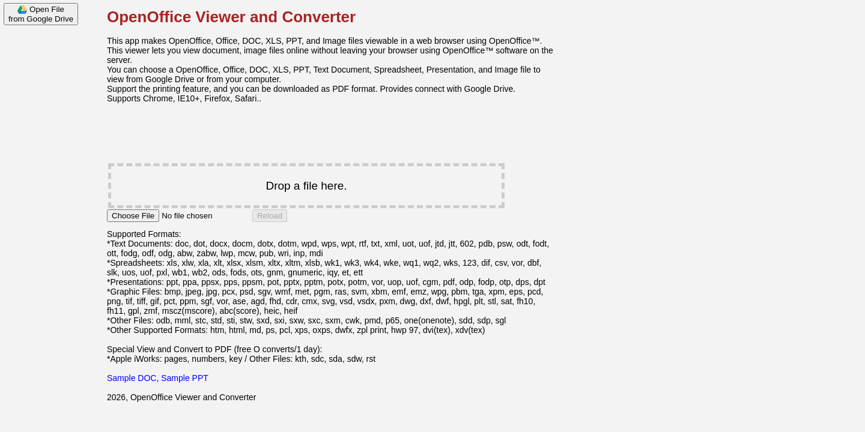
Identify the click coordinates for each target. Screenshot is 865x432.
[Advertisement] (48, 211)
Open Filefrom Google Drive (40, 14)
